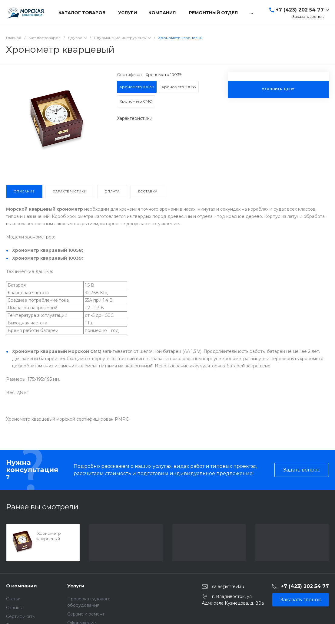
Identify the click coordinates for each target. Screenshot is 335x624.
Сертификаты (20, 616)
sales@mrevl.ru (228, 586)
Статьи (13, 599)
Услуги (76, 586)
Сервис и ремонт (85, 614)
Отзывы (14, 607)
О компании (21, 586)
